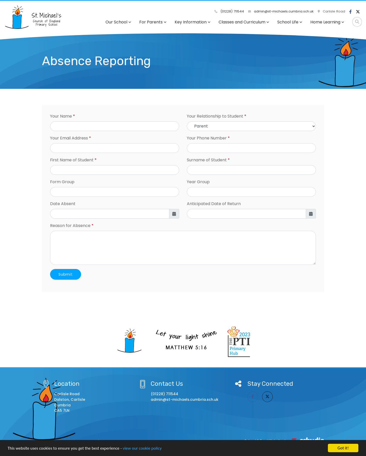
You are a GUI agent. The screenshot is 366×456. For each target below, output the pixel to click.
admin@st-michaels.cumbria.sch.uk (281, 11)
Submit (65, 274)
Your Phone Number (207, 138)
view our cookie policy (142, 448)
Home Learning (327, 22)
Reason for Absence (70, 226)
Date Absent (62, 204)
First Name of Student (72, 160)
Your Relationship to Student (215, 116)
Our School (118, 22)
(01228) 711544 (229, 11)
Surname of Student (207, 160)
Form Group (62, 182)
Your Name (61, 116)
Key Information (192, 22)
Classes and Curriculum (244, 22)
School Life (289, 22)
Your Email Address (69, 138)
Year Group (198, 182)
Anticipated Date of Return (214, 204)
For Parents (152, 22)
